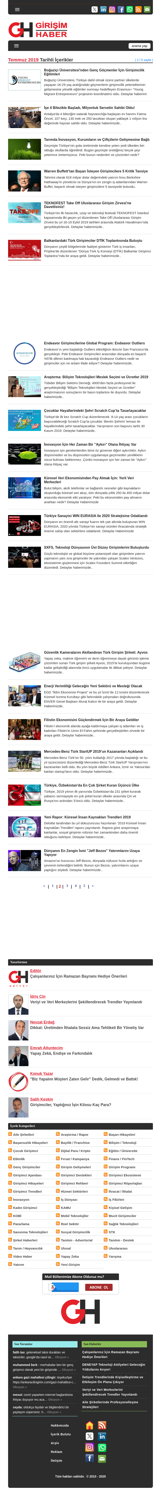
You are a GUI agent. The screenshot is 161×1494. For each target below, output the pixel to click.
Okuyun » (62, 1357)
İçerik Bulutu (61, 1434)
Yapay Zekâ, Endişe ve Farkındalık (61, 1053)
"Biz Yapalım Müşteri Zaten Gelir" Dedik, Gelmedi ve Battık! (84, 1079)
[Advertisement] (80, 303)
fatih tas (19, 1352)
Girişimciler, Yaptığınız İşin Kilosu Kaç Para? (70, 1105)
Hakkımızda (60, 1425)
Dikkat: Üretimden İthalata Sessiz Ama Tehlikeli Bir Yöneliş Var (87, 1028)
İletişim (56, 1460)
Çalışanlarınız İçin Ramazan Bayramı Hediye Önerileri (78, 976)
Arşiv (55, 1443)
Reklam (56, 1452)
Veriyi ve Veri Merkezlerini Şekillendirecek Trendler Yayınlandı (86, 1002)
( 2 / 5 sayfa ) (144, 60)
